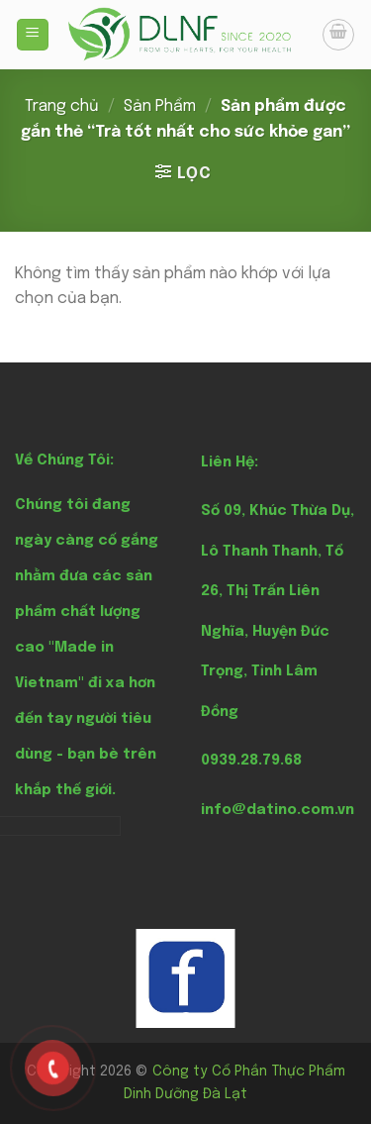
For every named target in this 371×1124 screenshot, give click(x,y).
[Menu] (33, 35)
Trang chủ (62, 106)
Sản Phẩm (160, 106)
